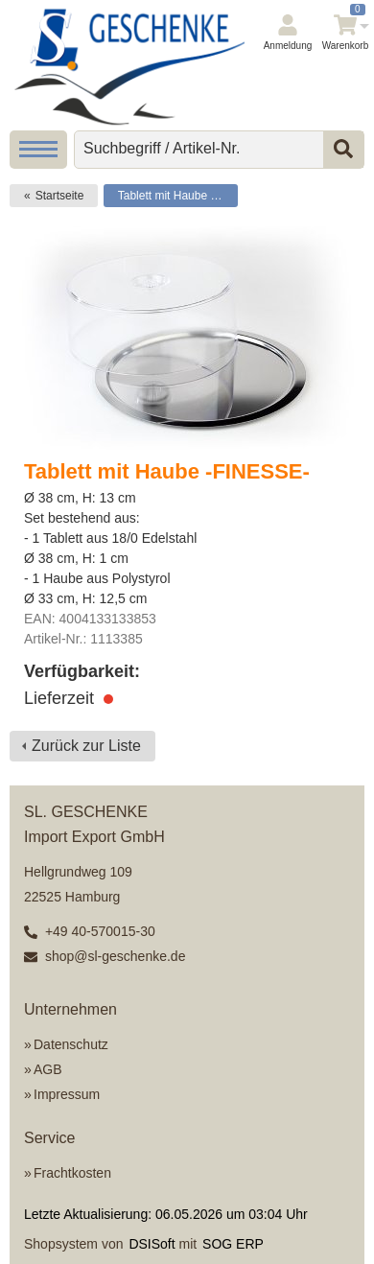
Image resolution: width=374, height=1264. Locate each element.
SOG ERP (233, 1244)
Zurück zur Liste (86, 745)
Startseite (59, 195)
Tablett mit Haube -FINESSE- (178, 195)
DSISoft (152, 1244)
